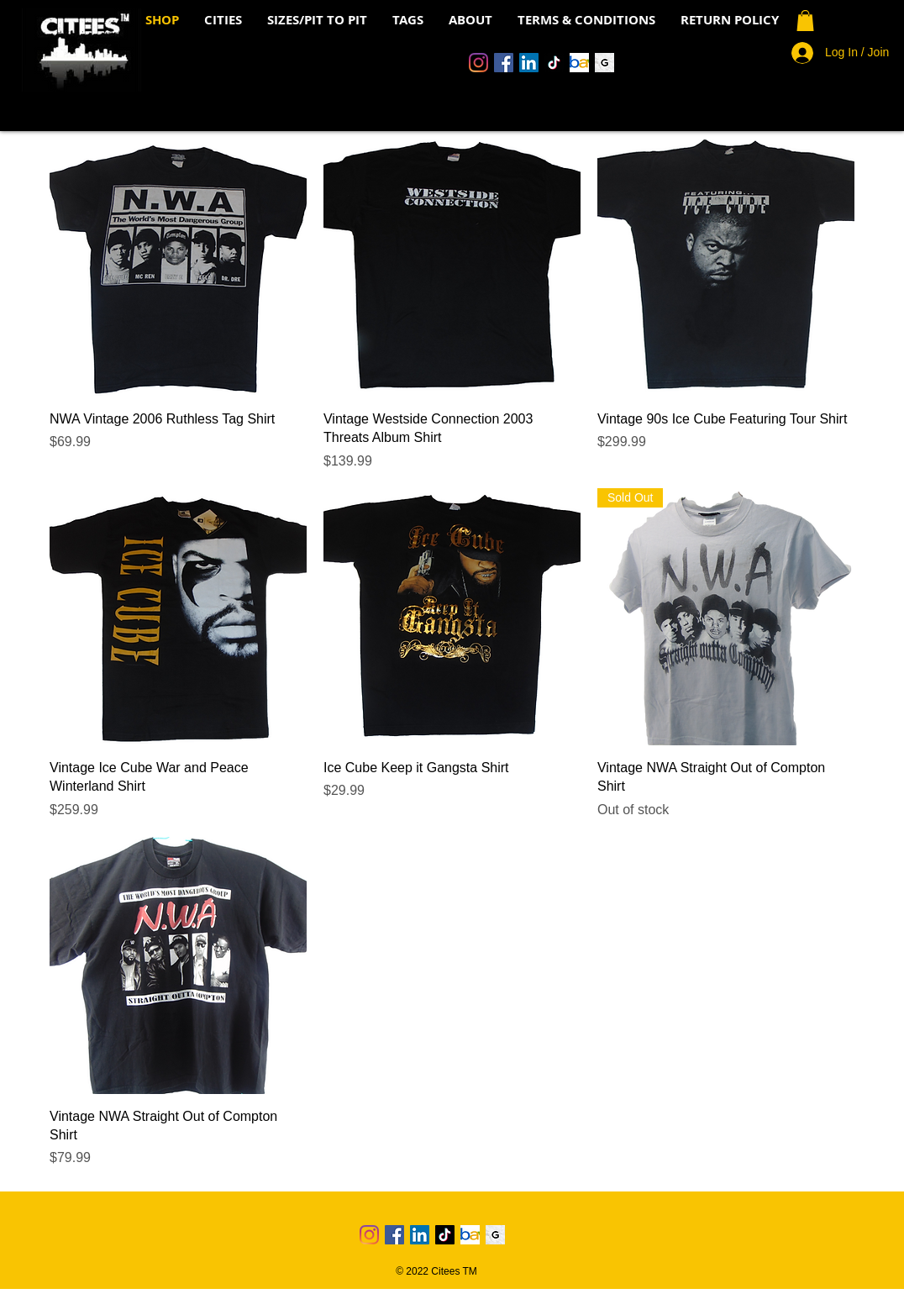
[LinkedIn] (529, 62)
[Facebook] (503, 62)
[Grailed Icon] (604, 62)
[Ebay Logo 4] (579, 62)
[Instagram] (478, 62)
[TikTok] (554, 62)
